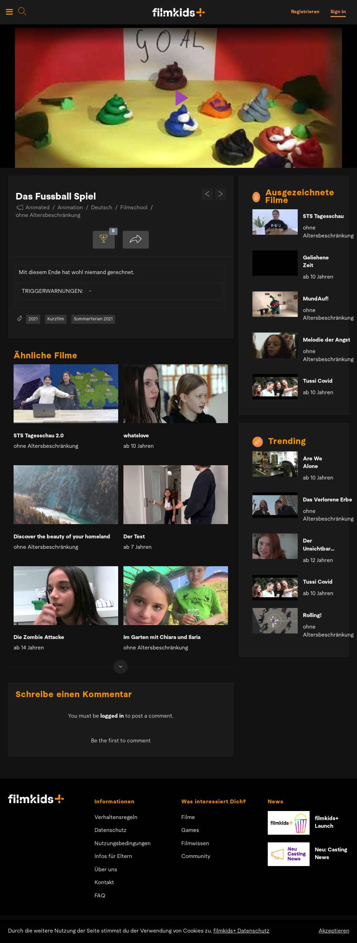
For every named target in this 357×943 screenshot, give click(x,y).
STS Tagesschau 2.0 (39, 436)
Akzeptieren (334, 931)
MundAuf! (315, 299)
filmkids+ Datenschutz (241, 931)
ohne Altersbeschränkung (48, 215)
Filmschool (133, 208)
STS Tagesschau (323, 216)
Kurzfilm (55, 319)
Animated (37, 208)
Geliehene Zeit (316, 262)
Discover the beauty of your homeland (62, 537)
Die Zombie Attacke (39, 638)
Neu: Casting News (331, 854)
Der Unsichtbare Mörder (318, 546)
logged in (112, 716)
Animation (70, 208)
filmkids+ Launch (327, 823)
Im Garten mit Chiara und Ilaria (161, 638)
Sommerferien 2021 (93, 319)
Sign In (338, 12)
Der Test (134, 537)
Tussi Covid (318, 381)
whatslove (136, 436)
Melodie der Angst (326, 340)
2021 (33, 319)
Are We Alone (312, 463)
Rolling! (312, 615)
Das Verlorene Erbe (327, 500)
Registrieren (305, 12)
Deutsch (101, 208)
